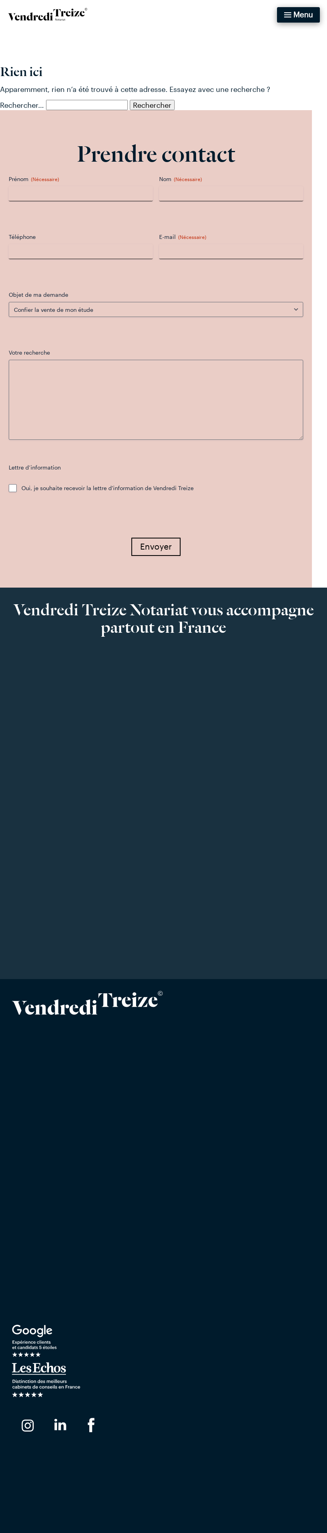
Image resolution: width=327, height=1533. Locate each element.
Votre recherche (37, 352)
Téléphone (29, 236)
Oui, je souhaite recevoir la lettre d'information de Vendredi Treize (115, 488)
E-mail (190, 237)
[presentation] (76, 520)
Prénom (41, 179)
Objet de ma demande (46, 294)
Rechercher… (22, 105)
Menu (303, 14)
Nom (188, 179)
